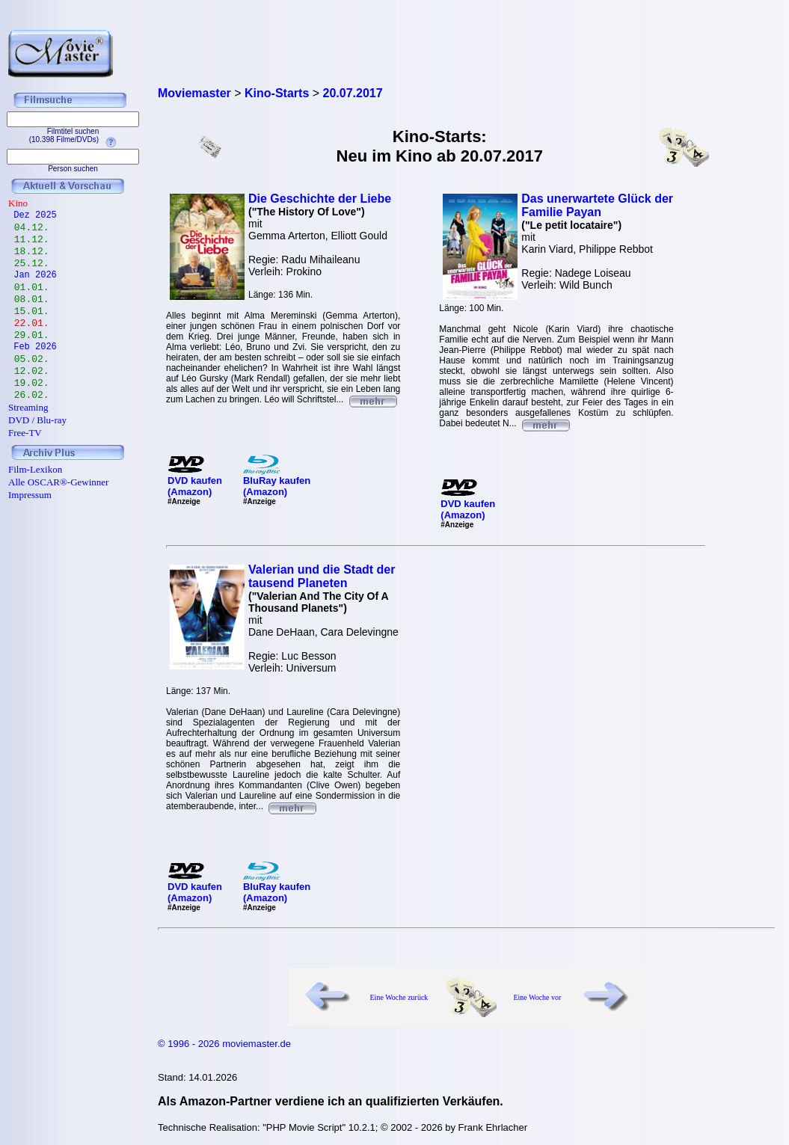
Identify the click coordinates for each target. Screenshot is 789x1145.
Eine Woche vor (537, 997)
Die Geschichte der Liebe (319, 198)
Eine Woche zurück (399, 997)
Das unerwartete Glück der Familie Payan (597, 205)
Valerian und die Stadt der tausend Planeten (322, 576)
